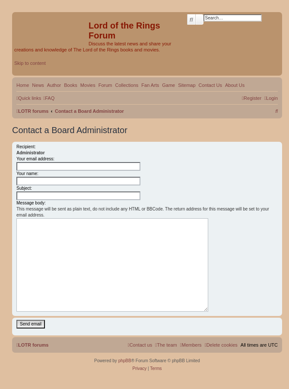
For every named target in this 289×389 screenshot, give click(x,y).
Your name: (27, 173)
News (38, 85)
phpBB (124, 360)
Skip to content (30, 63)
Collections (126, 85)
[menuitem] (48, 98)
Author (54, 85)
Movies (87, 85)
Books (70, 85)
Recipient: (25, 146)
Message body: (31, 203)
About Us (235, 85)
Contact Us (210, 85)
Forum (105, 85)
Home (22, 85)
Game (168, 85)
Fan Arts (150, 85)
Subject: (24, 188)
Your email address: (35, 158)
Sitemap (186, 85)
